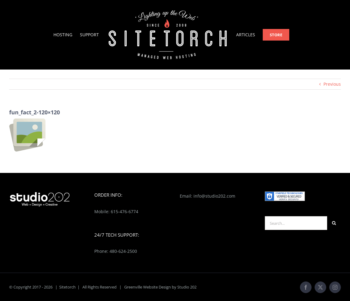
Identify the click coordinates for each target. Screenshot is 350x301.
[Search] (334, 223)
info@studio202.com (214, 196)
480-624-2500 (123, 251)
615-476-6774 (124, 211)
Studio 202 (187, 287)
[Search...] (296, 223)
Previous (332, 84)
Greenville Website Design (147, 287)
